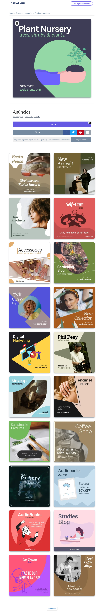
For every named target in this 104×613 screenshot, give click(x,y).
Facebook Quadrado (42, 13)
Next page (52, 609)
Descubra (19, 13)
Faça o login (61, 3)
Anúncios (29, 13)
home (11, 13)
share (37, 132)
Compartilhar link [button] (81, 140)
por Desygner (18, 117)
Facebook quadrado (32, 117)
